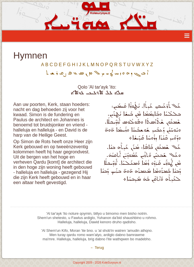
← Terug (97, 247)
